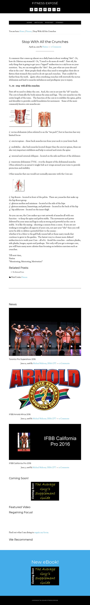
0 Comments (56, 47)
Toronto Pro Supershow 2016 (22, 359)
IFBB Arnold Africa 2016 (20, 414)
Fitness (24, 277)
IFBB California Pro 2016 (20, 463)
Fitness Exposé (45, 3)
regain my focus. (41, 532)
